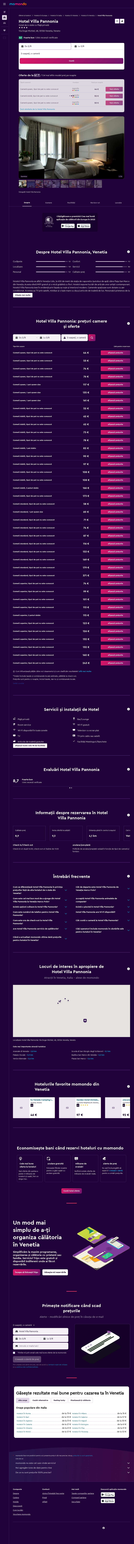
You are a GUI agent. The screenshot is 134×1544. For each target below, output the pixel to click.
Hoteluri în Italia (56, 15)
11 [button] (31, 83)
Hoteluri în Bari (23, 1417)
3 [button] (25, 77)
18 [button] (31, 89)
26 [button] (37, 96)
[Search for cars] (4, 23)
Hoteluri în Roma (24, 1413)
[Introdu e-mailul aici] (43, 1346)
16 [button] (63, 83)
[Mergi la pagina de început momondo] (17, 4)
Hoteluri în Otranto (24, 1428)
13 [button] (44, 83)
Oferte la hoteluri (25, 15)
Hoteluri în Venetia (87, 15)
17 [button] (25, 89)
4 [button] (31, 77)
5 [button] (37, 77)
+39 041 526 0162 (27, 34)
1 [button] (56, 71)
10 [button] (25, 83)
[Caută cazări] (4, 17)
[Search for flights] (4, 12)
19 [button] (38, 89)
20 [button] (44, 89)
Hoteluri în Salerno (80, 1417)
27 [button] (44, 96)
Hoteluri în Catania (24, 1424)
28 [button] (50, 96)
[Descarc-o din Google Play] (68, 226)
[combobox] (43, 1331)
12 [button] (38, 83)
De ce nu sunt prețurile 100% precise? (73, 1472)
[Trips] (4, 30)
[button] (4, 4)
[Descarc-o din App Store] (84, 226)
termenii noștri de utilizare (57, 1364)
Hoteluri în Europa (40, 15)
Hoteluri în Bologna (80, 1424)
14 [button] (50, 83)
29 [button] (56, 96)
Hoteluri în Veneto (71, 15)
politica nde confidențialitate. (27, 1367)
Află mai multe (85, 671)
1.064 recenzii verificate (46, 38)
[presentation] (84, 226)
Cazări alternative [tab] (40, 1400)
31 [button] (25, 102)
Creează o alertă (115, 1171)
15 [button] (56, 83)
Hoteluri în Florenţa (80, 1432)
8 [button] (56, 77)
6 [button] (43, 77)
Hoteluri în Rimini (24, 1432)
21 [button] (50, 89)
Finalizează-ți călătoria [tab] (81, 1400)
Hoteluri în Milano (79, 1413)
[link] (71, 1191)
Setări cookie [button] (18, 683)
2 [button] (62, 71)
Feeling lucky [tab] (59, 1400)
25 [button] (31, 96)
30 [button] (63, 96)
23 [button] (63, 89)
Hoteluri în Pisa (78, 1428)
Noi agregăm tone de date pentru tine (73, 1467)
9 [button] (62, 77)
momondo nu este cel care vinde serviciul (73, 1463)
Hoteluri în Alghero (24, 1421)
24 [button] (25, 96)
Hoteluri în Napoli (79, 1421)
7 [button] (50, 77)
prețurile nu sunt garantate (83, 1455)
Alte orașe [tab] (22, 1400)
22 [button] (56, 89)
